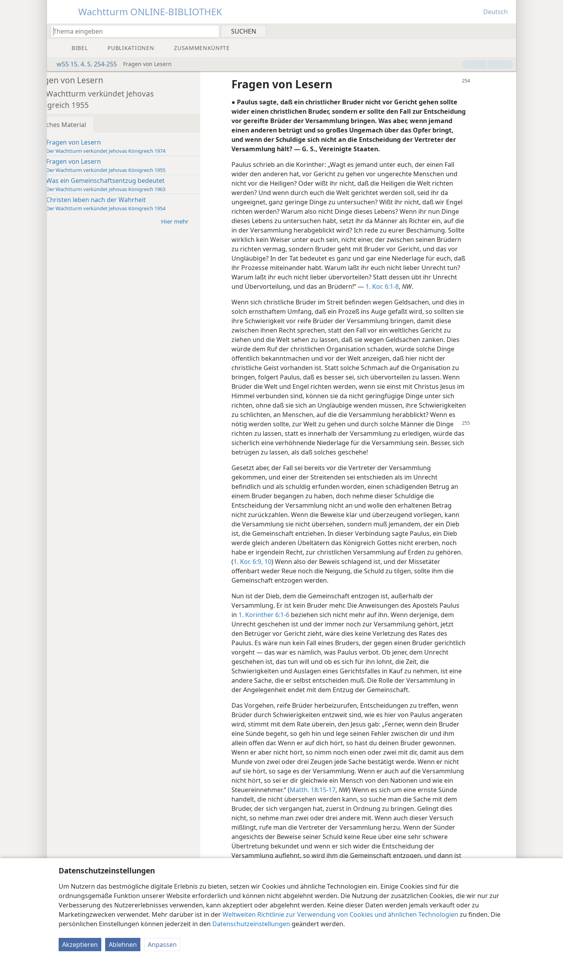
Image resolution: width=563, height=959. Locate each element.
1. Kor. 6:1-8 (308, 296)
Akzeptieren (80, 944)
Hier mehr (201, 221)
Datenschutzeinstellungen (251, 924)
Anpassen (162, 944)
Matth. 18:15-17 (400, 808)
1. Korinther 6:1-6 (286, 633)
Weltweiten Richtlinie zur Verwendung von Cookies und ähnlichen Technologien (340, 914)
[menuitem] (507, 31)
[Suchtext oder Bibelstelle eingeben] (131, 31)
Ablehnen (123, 944)
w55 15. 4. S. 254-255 (83, 64)
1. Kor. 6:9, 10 (304, 580)
